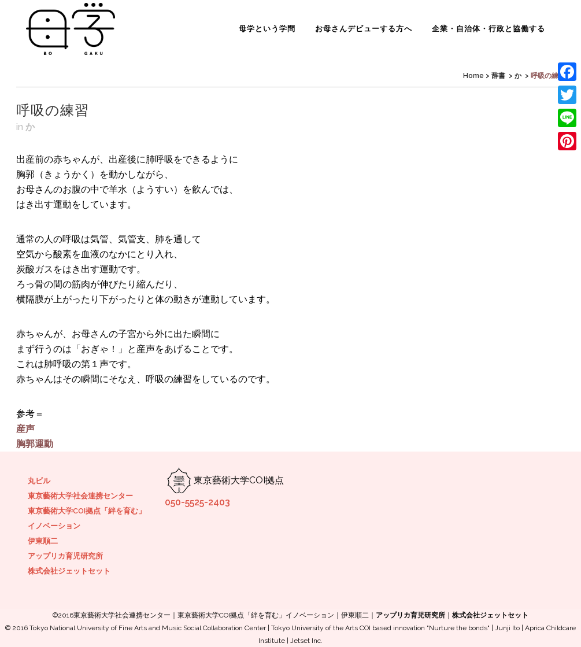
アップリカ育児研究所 (65, 556)
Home (473, 76)
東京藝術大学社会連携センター (80, 495)
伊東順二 (43, 541)
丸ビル (39, 480)
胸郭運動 (34, 443)
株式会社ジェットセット (69, 571)
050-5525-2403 (197, 502)
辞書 (498, 76)
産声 (25, 428)
